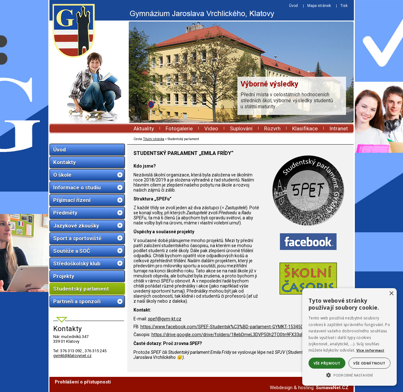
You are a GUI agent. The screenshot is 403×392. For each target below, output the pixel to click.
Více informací (370, 350)
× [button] (391, 293)
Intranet (338, 128)
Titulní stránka (153, 139)
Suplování (241, 128)
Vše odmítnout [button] (369, 363)
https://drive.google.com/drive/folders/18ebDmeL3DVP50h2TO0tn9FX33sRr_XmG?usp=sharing (248, 334)
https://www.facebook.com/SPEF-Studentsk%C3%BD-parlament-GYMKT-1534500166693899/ (235, 326)
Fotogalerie (179, 128)
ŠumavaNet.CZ (332, 387)
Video (211, 128)
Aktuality (143, 128)
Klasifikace (305, 128)
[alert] (349, 337)
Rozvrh (272, 128)
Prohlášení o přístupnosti (83, 382)
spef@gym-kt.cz (164, 318)
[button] (349, 374)
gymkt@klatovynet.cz (72, 355)
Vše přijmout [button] (327, 363)
